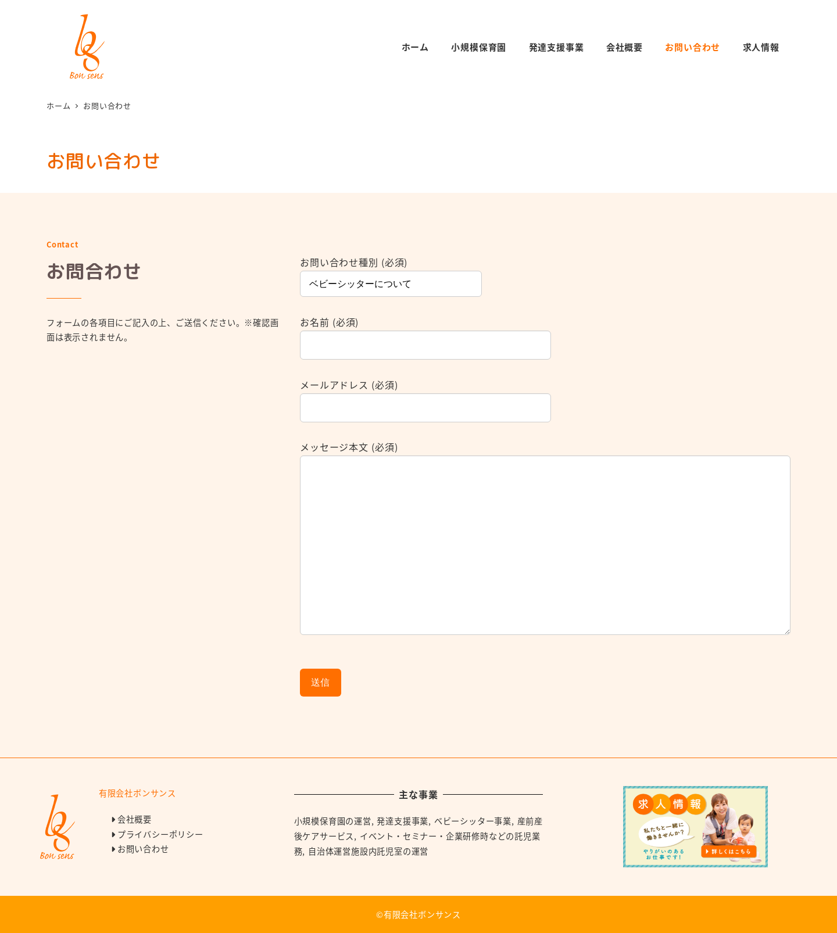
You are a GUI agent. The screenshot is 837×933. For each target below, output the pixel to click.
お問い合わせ (143, 849)
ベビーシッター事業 (473, 821)
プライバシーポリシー (160, 834)
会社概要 (134, 819)
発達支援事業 (402, 821)
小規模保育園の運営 (332, 821)
